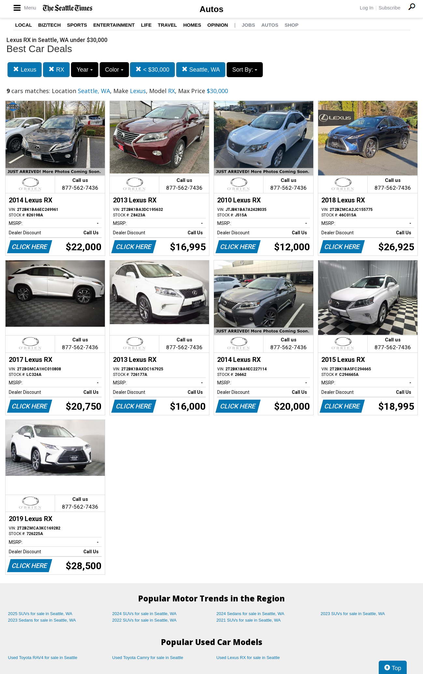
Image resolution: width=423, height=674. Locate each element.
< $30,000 (152, 69)
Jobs (248, 25)
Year (84, 69)
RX (56, 69)
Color (114, 69)
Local (23, 25)
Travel (167, 25)
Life (146, 25)
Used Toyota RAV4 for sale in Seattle (43, 657)
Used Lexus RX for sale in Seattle (248, 657)
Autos (212, 9)
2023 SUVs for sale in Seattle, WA (353, 613)
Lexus (24, 69)
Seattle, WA (201, 69)
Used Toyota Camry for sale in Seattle (147, 657)
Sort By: (244, 69)
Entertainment (114, 25)
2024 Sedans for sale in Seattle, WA (250, 613)
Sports (77, 25)
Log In (367, 7)
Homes (192, 25)
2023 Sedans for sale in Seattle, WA (42, 620)
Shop (292, 25)
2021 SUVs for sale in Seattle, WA (249, 620)
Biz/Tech (49, 25)
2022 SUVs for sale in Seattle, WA (144, 620)
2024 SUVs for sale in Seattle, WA (144, 613)
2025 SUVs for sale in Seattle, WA (40, 613)
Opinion (217, 25)
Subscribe (390, 7)
